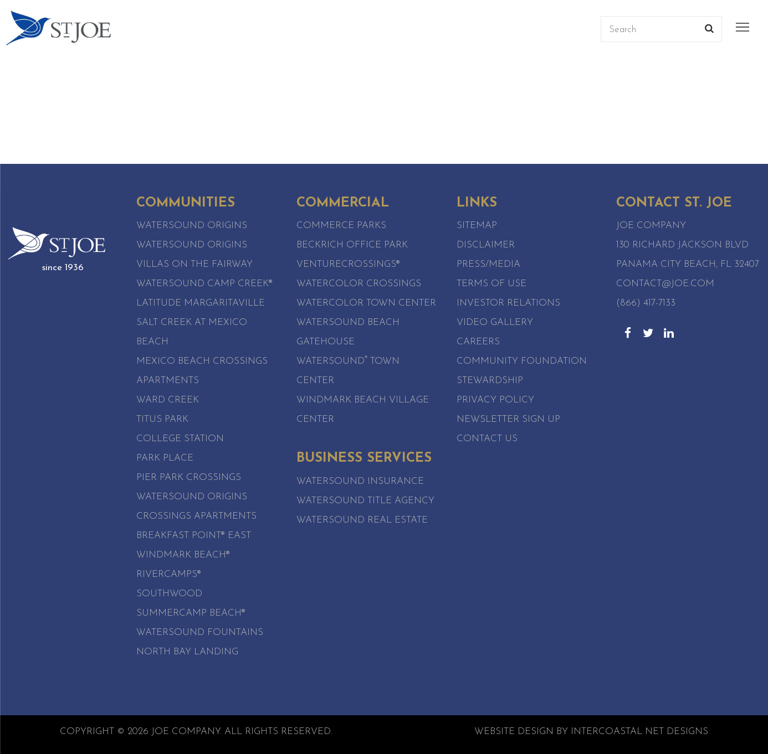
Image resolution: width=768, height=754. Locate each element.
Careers (478, 342)
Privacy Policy (495, 400)
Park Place (164, 458)
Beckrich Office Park (352, 245)
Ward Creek (167, 400)
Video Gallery (495, 322)
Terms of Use (491, 283)
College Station (180, 438)
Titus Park (162, 419)
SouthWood (169, 593)
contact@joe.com (665, 283)
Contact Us (487, 438)
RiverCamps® (168, 574)
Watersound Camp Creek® (204, 283)
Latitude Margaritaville (200, 303)
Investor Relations (508, 303)
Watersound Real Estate (362, 520)
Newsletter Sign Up (508, 419)
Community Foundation (522, 361)
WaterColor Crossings (358, 283)
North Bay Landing (187, 652)
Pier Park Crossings (188, 477)
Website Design (514, 731)
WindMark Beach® (183, 555)
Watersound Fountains (199, 632)
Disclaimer (486, 245)
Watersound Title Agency (365, 500)
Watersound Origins (191, 225)
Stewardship (490, 380)
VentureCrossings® (348, 264)
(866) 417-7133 (645, 303)
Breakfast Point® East (193, 535)
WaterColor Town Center (366, 303)
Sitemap (477, 225)
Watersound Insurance (360, 481)
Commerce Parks (341, 225)
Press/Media (488, 264)
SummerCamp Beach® (190, 613)
